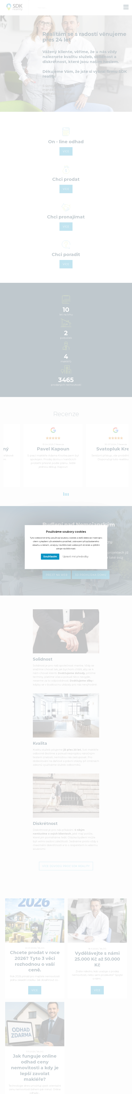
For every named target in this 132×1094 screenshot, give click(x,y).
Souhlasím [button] (50, 556)
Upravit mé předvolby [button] (76, 556)
